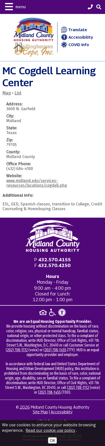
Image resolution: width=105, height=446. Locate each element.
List (18, 93)
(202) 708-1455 (55, 350)
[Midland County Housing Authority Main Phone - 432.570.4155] (90, 7)
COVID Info (74, 44)
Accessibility (76, 37)
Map (6, 93)
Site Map (40, 412)
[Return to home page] (53, 236)
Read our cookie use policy (50, 430)
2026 (25, 407)
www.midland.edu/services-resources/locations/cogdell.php (36, 183)
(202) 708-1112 (17, 350)
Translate (73, 29)
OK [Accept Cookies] (52, 440)
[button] (15, 6)
